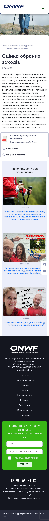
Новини (24, 390)
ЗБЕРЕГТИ (24, 464)
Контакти (25, 415)
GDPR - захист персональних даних (23, 498)
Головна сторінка (10, 45)
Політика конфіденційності (23, 495)
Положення (35, 488)
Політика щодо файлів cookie (31, 492)
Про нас (25, 374)
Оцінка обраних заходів (17, 49)
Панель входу (24, 410)
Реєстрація (24, 405)
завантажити (12, 148)
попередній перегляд (15, 155)
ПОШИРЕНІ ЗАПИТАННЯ (17, 488)
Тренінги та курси (24, 380)
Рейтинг (24, 400)
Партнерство (9, 492)
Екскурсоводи (24, 395)
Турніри (24, 385)
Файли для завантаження (23, 485)
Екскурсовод (27, 45)
